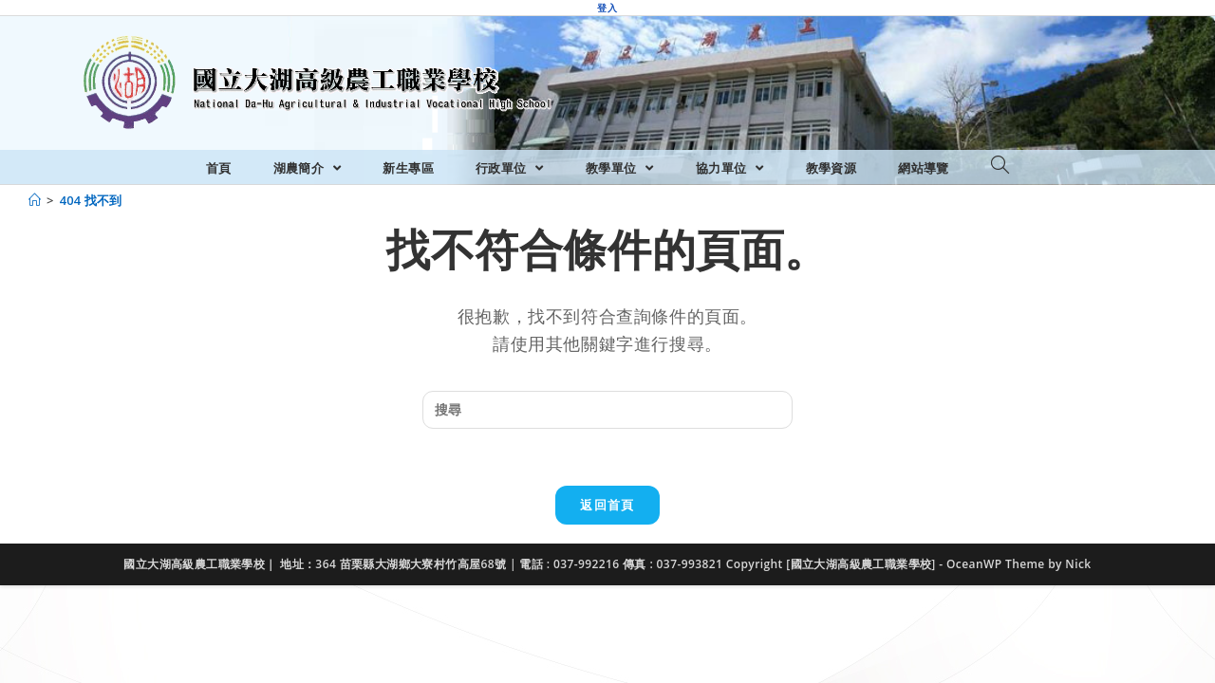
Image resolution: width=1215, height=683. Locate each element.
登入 (607, 7)
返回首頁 (607, 504)
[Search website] (1000, 166)
